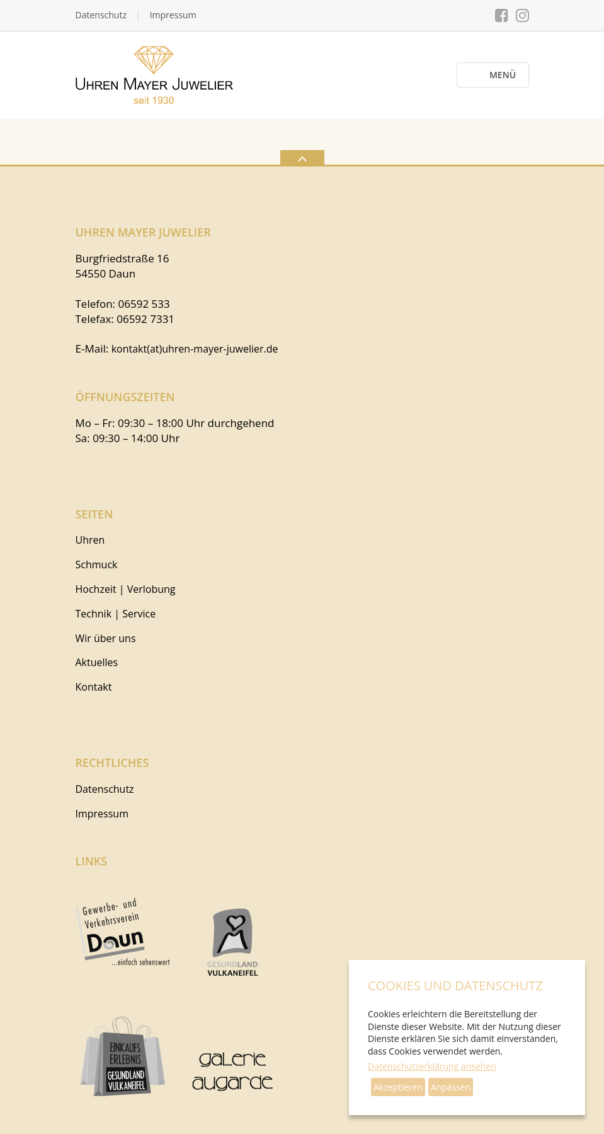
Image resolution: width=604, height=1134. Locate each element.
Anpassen (451, 1087)
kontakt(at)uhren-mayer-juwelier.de (194, 349)
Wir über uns (106, 638)
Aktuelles (97, 662)
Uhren (90, 540)
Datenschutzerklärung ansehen (432, 1066)
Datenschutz (101, 15)
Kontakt (94, 687)
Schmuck (97, 564)
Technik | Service (116, 614)
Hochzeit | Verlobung (126, 589)
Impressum (173, 15)
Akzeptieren (398, 1087)
